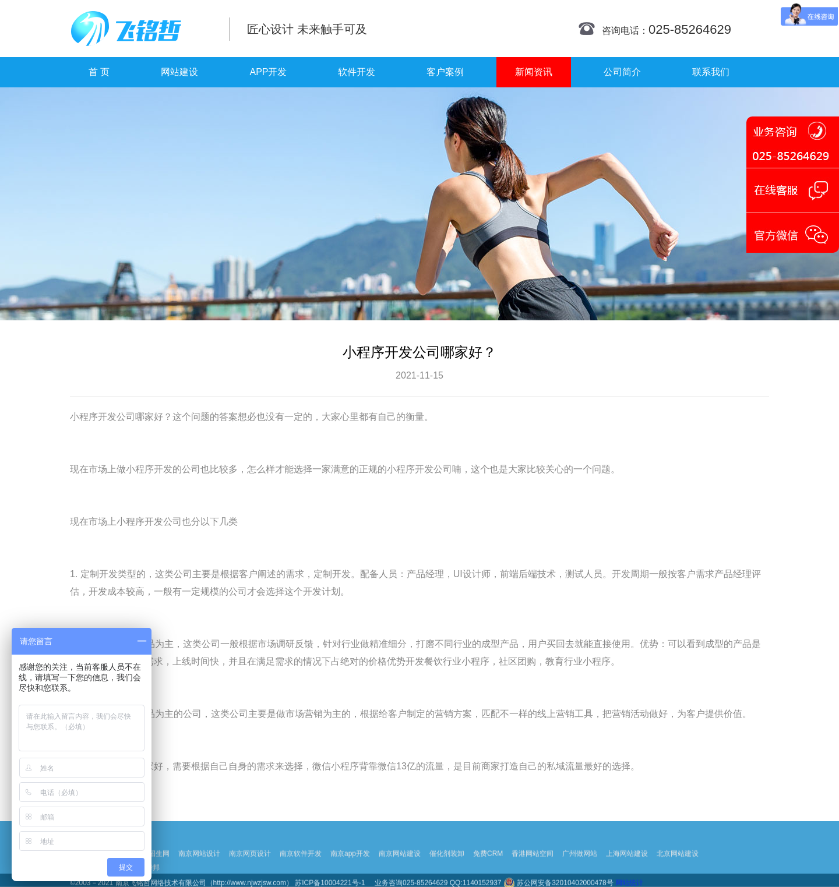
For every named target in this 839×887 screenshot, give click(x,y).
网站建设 (179, 72)
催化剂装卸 (446, 874)
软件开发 (356, 72)
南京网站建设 (400, 874)
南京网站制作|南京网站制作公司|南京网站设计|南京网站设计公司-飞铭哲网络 (141, 28)
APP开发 (268, 72)
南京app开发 (350, 874)
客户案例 (445, 72)
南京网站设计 (199, 874)
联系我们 (710, 72)
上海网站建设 (627, 874)
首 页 (99, 72)
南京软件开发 (301, 874)
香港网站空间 (533, 874)
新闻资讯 (533, 72)
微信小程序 (335, 766)
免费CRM (488, 874)
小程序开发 (93, 417)
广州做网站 (579, 874)
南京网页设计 (250, 874)
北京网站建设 (678, 874)
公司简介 (622, 72)
